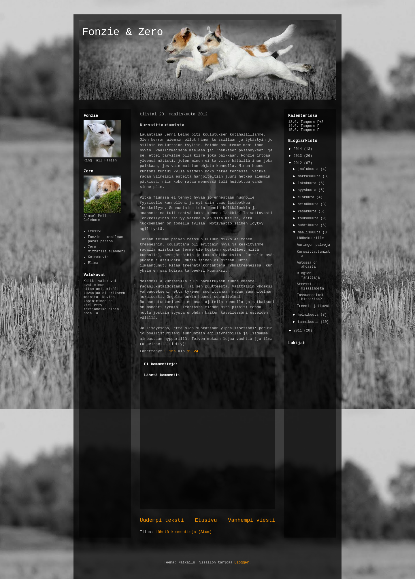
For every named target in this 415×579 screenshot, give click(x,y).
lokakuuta (308, 183)
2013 (299, 156)
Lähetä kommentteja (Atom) (184, 532)
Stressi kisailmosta (310, 286)
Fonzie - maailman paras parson (105, 239)
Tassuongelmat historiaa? (310, 297)
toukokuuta (309, 218)
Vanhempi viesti (251, 520)
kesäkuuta (308, 211)
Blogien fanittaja (308, 275)
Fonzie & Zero (122, 32)
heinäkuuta (309, 204)
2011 (299, 331)
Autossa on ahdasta (307, 265)
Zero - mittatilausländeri (106, 249)
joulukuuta (309, 169)
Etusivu (206, 520)
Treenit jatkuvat (313, 306)
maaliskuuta (310, 233)
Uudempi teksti (162, 520)
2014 (299, 149)
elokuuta (307, 197)
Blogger (242, 563)
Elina (93, 263)
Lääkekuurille (310, 238)
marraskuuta (310, 176)
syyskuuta (308, 190)
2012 (299, 163)
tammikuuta (309, 322)
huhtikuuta (309, 225)
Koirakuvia (98, 257)
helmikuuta (309, 315)
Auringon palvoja (313, 245)
